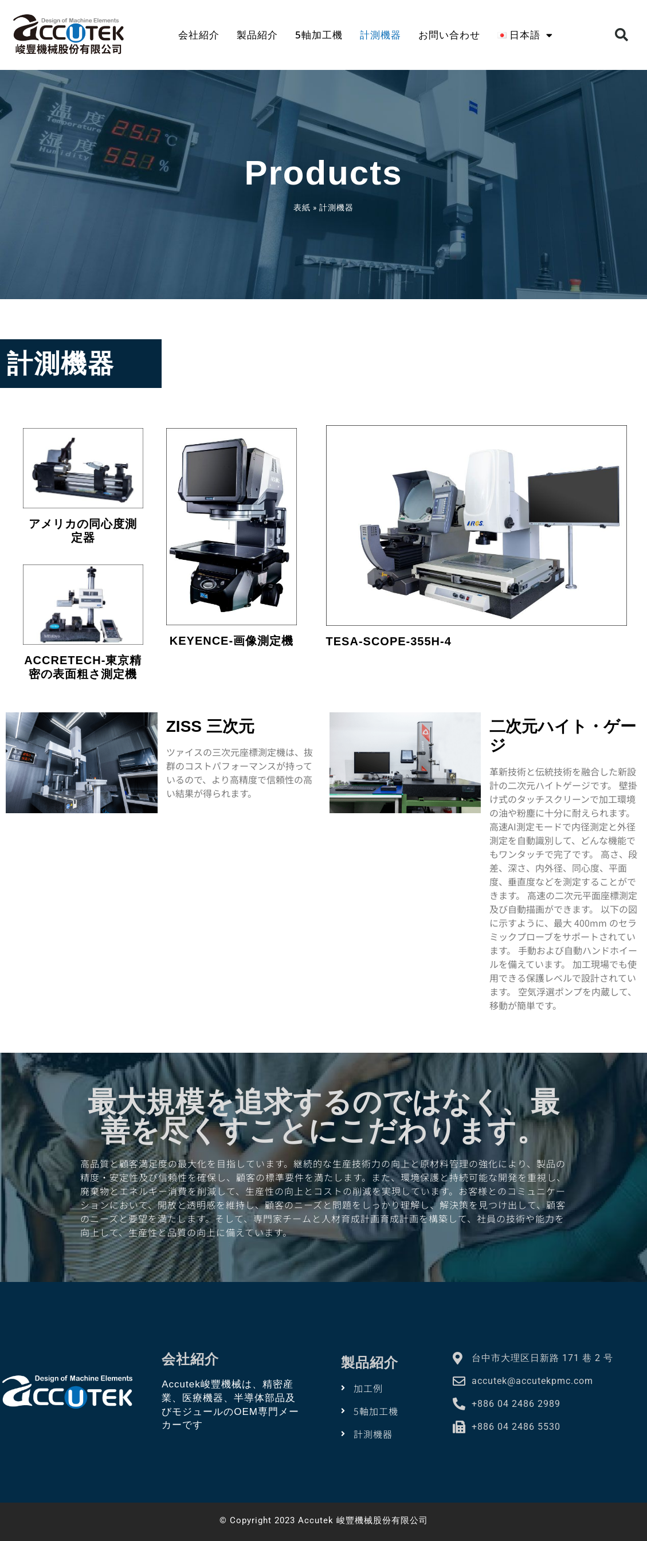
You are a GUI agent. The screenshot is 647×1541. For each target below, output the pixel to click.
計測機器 (380, 34)
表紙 (302, 207)
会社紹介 (198, 34)
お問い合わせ (449, 34)
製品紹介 (257, 34)
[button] (621, 35)
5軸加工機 (319, 34)
